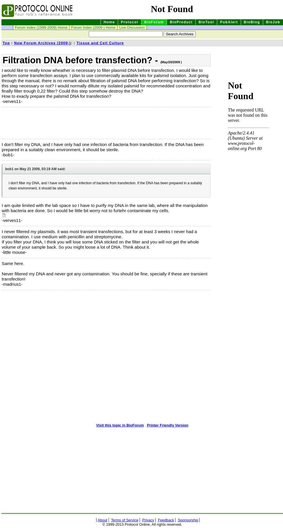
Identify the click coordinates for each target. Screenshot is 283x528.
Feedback (166, 520)
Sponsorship (188, 520)
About (102, 520)
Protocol (129, 22)
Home (109, 22)
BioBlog (252, 22)
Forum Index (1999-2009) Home (41, 27)
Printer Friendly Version (167, 425)
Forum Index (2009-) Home (93, 27)
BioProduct (181, 22)
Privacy (148, 520)
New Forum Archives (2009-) (42, 43)
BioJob (273, 22)
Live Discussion (132, 27)
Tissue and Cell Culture (100, 43)
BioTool (206, 22)
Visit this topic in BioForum (120, 425)
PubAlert (229, 22)
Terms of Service (124, 520)
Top (6, 43)
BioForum (154, 22)
